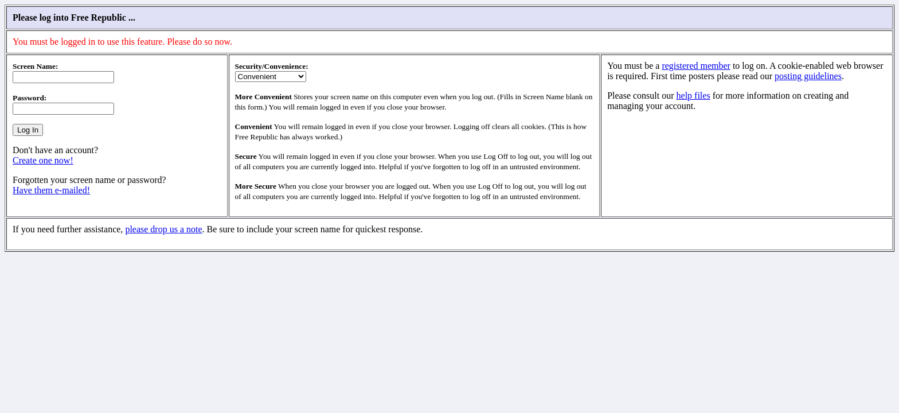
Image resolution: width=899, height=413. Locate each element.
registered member (696, 66)
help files (693, 95)
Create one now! (43, 160)
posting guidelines (808, 76)
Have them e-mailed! (51, 190)
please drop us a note (163, 229)
